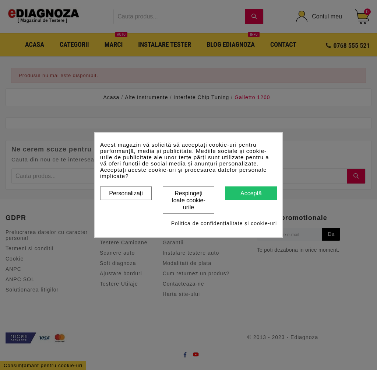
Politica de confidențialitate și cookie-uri (224, 223)
